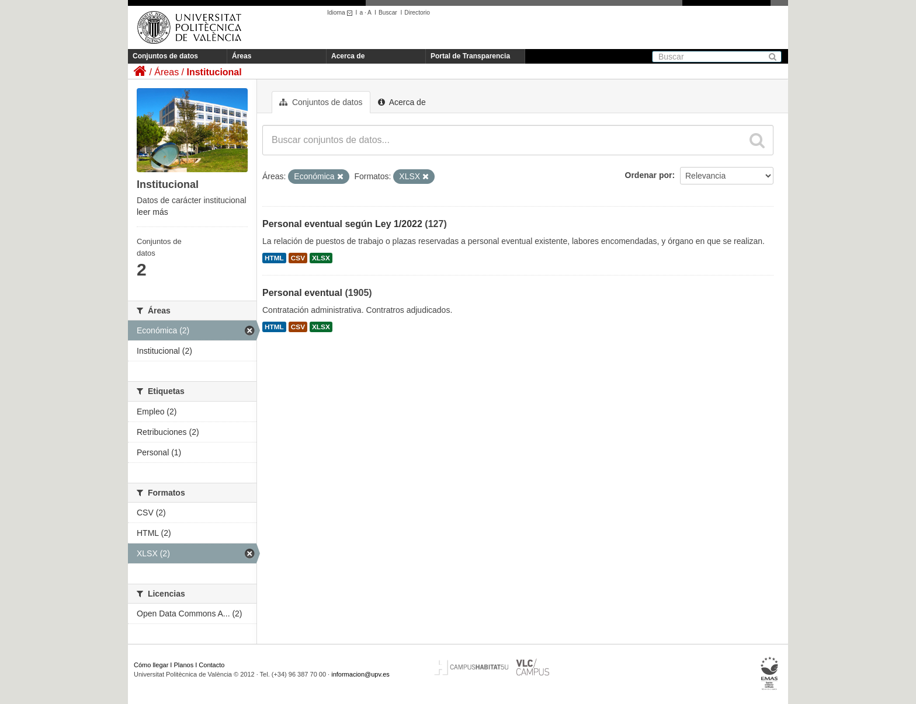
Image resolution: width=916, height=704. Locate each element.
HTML (274, 258)
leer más (152, 212)
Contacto (211, 664)
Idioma (341, 12)
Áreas (241, 56)
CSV (298, 258)
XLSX (321, 258)
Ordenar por (648, 175)
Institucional (213, 72)
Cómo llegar (151, 664)
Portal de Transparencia (470, 56)
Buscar (388, 12)
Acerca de (348, 56)
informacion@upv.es (360, 674)
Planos (184, 664)
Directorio (417, 12)
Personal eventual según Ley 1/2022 (342, 224)
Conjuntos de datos (165, 56)
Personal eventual (302, 293)
